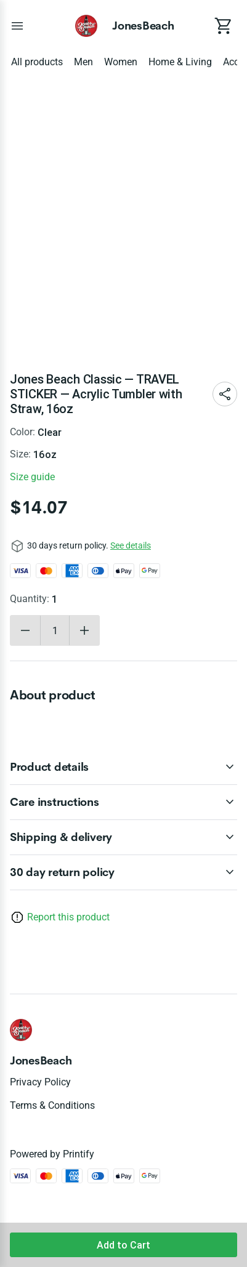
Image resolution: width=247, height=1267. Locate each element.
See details (130, 545)
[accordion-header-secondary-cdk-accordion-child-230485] (123, 767)
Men (83, 62)
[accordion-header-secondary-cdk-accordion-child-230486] (123, 802)
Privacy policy (40, 1082)
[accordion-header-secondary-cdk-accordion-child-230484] (123, 872)
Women (120, 62)
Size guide (32, 477)
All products (37, 62)
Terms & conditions (52, 1105)
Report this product (68, 917)
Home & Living (180, 62)
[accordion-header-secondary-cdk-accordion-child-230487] (123, 837)
